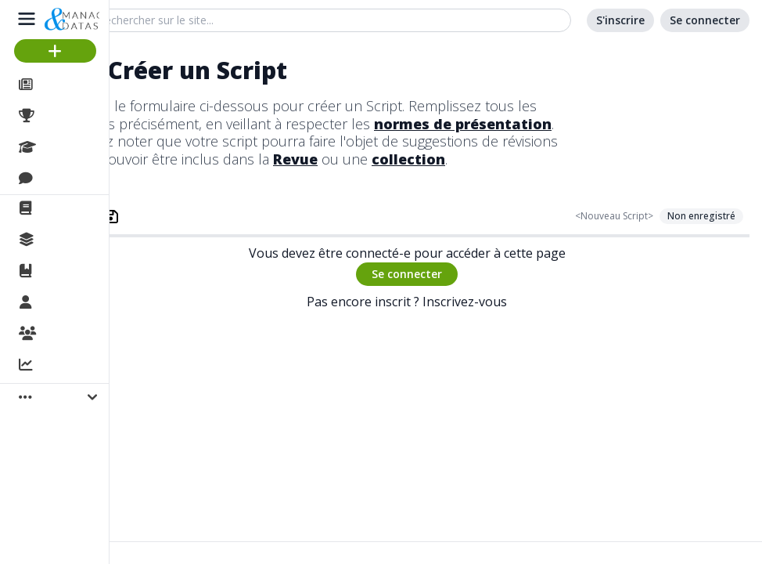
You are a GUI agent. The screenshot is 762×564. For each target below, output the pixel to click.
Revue (295, 159)
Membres (69, 303)
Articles (62, 84)
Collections (73, 239)
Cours (59, 147)
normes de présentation (463, 123)
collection (408, 159)
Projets (62, 116)
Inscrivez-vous (464, 301)
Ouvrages (70, 271)
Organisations (83, 334)
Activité (62, 365)
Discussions (76, 178)
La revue (66, 208)
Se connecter (407, 273)
